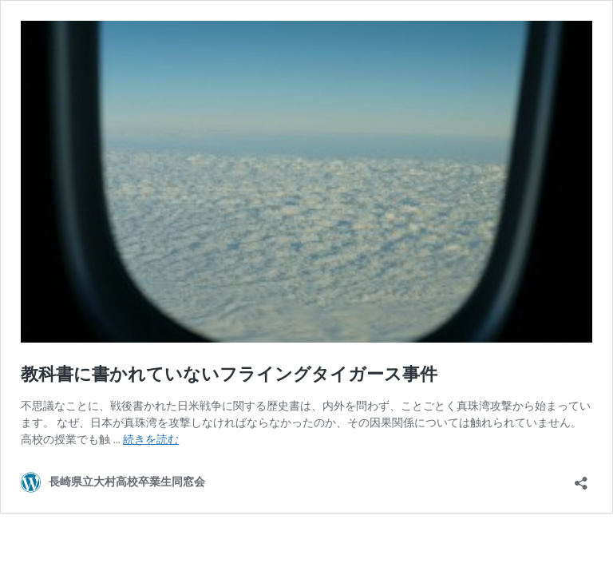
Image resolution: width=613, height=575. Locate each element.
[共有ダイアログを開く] (581, 478)
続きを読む (151, 439)
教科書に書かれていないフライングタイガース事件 (229, 374)
